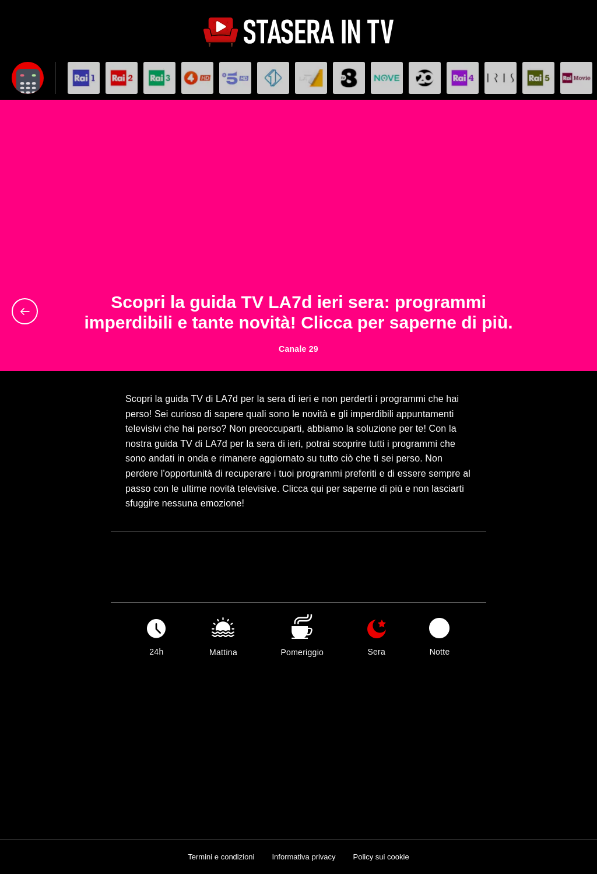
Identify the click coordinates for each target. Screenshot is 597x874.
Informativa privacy (303, 856)
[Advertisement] (298, 204)
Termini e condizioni (221, 856)
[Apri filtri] (28, 78)
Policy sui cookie (381, 856)
